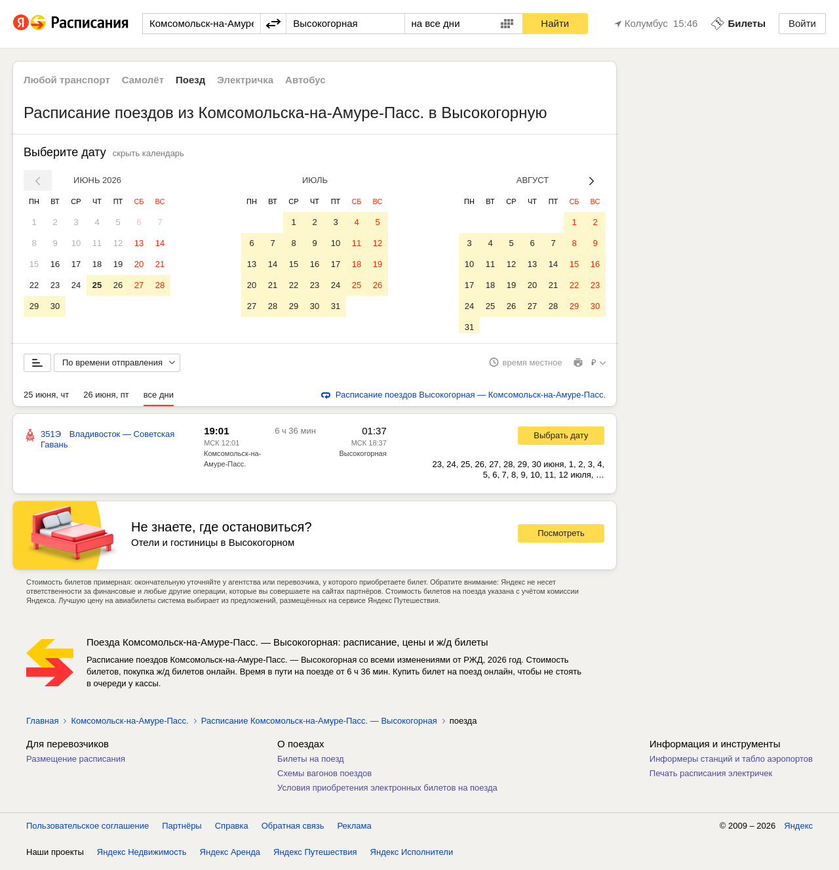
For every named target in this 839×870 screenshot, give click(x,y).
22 (34, 285)
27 (139, 285)
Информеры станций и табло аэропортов (731, 763)
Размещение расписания (75, 763)
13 (139, 243)
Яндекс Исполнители (412, 856)
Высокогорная (362, 458)
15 (34, 264)
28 (160, 285)
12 (118, 243)
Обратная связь (293, 830)
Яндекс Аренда (230, 856)
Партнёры (181, 830)
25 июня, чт (46, 399)
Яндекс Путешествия (315, 856)
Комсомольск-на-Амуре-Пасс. (129, 725)
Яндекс (798, 830)
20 (139, 264)
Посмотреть (561, 538)
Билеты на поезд (310, 763)
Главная (42, 725)
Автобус (305, 79)
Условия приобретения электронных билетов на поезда (387, 792)
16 (55, 264)
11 (97, 243)
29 (34, 306)
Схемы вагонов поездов (324, 778)
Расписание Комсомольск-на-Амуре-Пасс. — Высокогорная (319, 725)
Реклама (355, 830)
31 (335, 306)
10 (76, 243)
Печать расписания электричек (711, 778)
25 (97, 285)
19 (118, 264)
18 (97, 264)
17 (76, 264)
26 (118, 285)
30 (55, 306)
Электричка (245, 79)
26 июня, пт (106, 399)
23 (55, 285)
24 (76, 285)
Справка (231, 830)
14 (160, 243)
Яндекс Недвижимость (142, 856)
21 (160, 264)
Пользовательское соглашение (87, 830)
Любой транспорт (67, 79)
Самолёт (143, 79)
